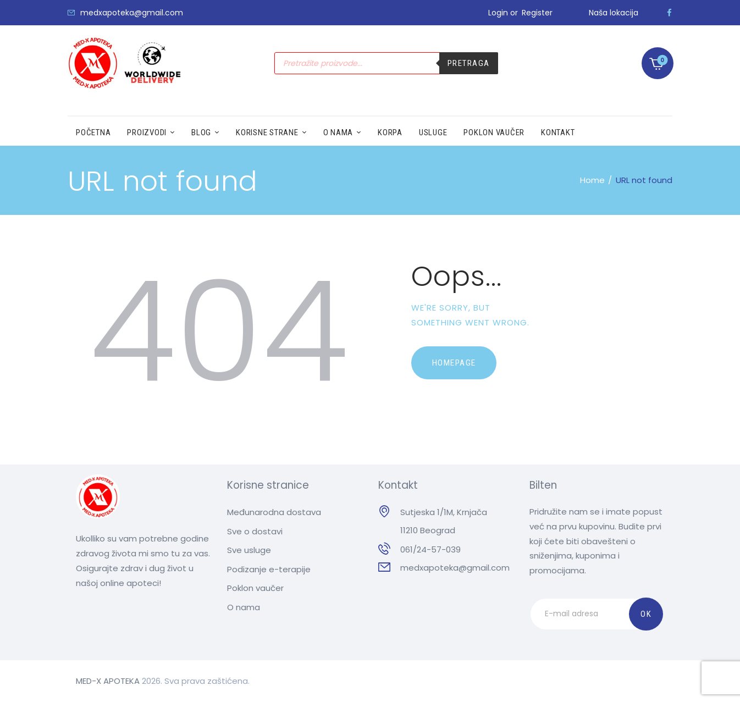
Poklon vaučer (255, 588)
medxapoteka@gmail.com (455, 567)
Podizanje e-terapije (269, 569)
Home (592, 180)
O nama (243, 607)
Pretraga (469, 63)
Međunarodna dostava (274, 512)
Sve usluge (249, 550)
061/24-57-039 (430, 549)
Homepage (454, 363)
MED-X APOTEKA (108, 681)
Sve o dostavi (255, 531)
